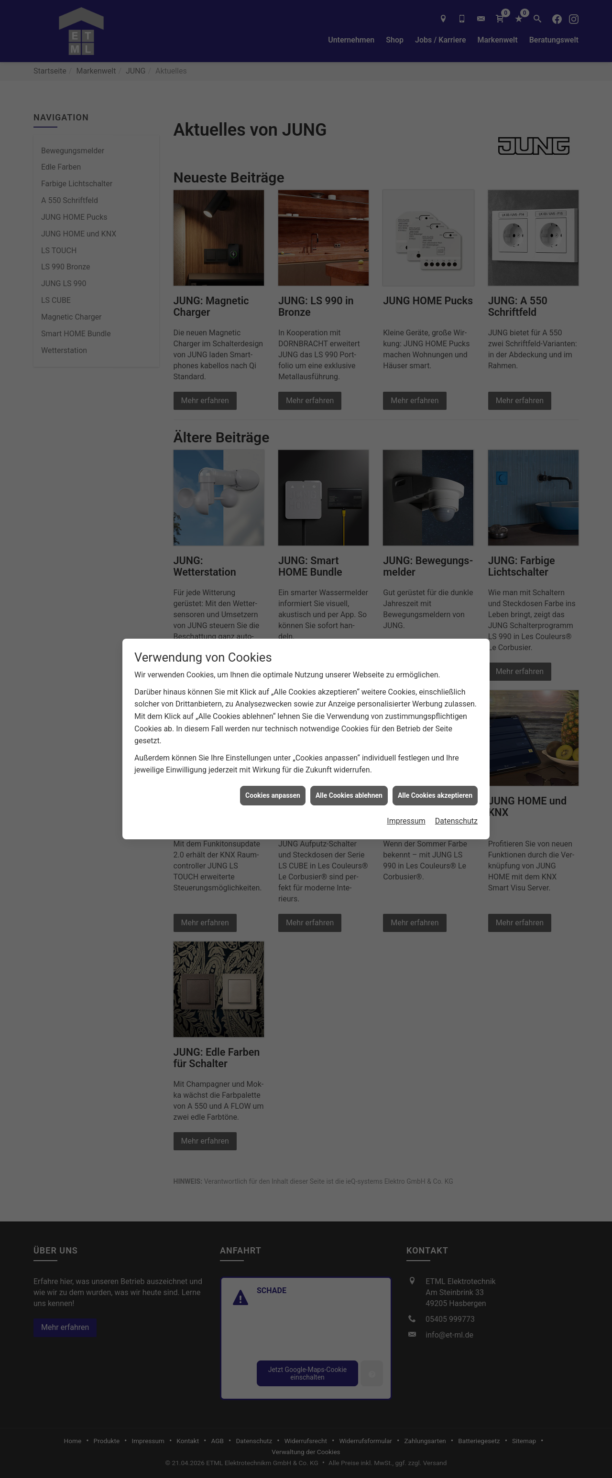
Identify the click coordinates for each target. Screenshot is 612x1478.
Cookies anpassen (272, 793)
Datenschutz (456, 819)
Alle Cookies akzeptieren (435, 793)
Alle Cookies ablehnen (349, 793)
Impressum (406, 819)
